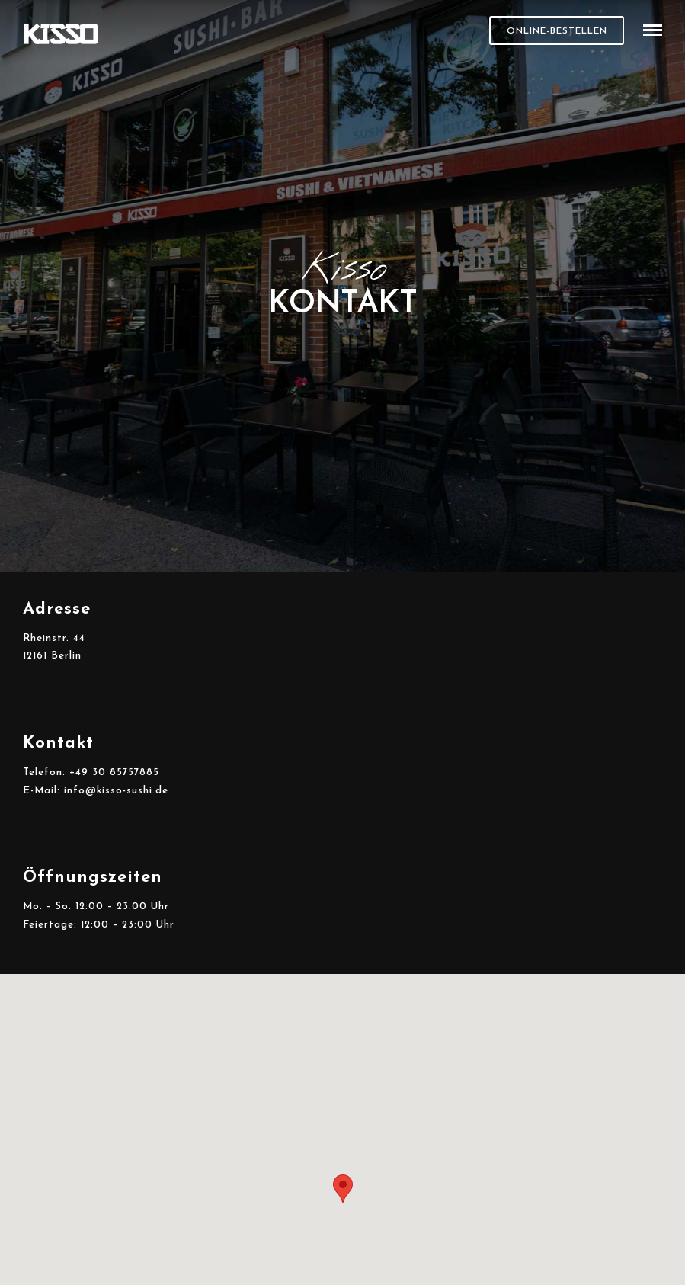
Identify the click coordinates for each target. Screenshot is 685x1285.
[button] (343, 1188)
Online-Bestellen (557, 31)
